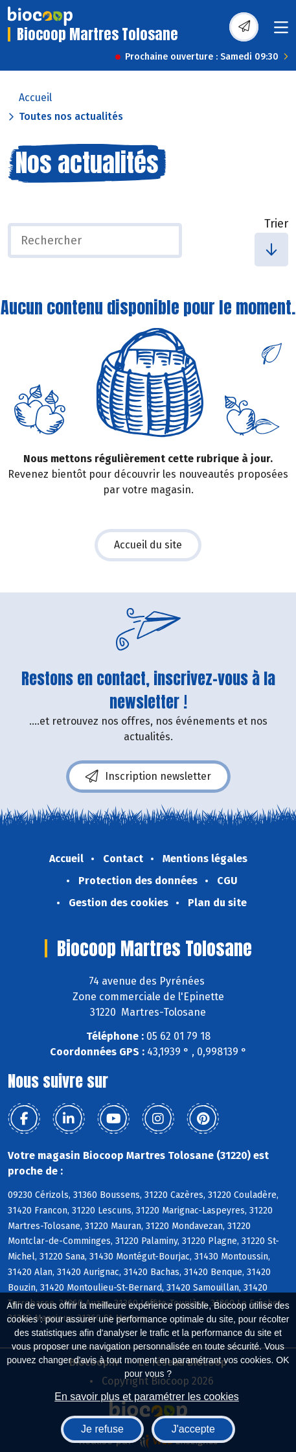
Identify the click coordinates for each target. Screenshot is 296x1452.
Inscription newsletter (148, 776)
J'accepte (193, 1428)
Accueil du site (148, 545)
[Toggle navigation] (281, 31)
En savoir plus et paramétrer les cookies (146, 1396)
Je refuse (102, 1428)
